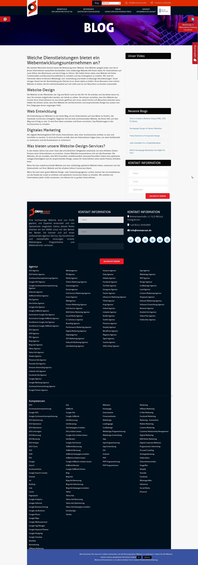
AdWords (69, 409)
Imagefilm (144, 465)
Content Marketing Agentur (150, 293)
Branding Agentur (73, 323)
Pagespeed (33, 496)
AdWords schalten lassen (75, 458)
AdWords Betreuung (74, 446)
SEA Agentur (34, 330)
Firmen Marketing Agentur (76, 305)
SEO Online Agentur (37, 274)
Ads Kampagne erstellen (75, 428)
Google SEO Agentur (37, 282)
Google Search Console (38, 473)
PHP (104, 458)
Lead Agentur (145, 289)
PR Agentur (70, 274)
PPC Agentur (34, 337)
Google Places (34, 514)
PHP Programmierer (110, 465)
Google (32, 462)
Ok (139, 557)
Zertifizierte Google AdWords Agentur (44, 326)
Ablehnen (147, 557)
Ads (67, 405)
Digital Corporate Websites (150, 443)
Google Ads (70, 412)
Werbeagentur (71, 271)
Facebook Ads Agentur (38, 375)
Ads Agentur (34, 299)
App (104, 439)
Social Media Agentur (74, 316)
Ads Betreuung (72, 420)
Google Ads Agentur (37, 307)
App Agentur (145, 271)
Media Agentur (72, 278)
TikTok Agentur (109, 301)
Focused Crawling (147, 450)
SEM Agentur (34, 333)
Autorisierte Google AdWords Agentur (44, 318)
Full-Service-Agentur (74, 308)
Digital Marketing (146, 435)
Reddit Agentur (109, 316)
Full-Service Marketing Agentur (78, 293)
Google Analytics (35, 499)
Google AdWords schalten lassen (79, 462)
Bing (67, 473)
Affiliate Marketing (36, 548)
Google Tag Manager (37, 526)
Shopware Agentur (147, 297)
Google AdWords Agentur (39, 311)
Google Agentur (35, 379)
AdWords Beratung (73, 450)
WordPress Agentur (110, 331)
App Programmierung (111, 443)
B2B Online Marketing (148, 439)
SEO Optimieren (35, 428)
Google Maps (34, 518)
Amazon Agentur (109, 271)
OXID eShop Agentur (111, 346)
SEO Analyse (34, 443)
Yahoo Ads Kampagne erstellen (78, 507)
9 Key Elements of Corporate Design (145, 136)
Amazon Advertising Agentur (40, 367)
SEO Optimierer (35, 424)
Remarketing (34, 545)
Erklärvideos (145, 458)
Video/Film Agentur (147, 316)
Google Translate (35, 537)
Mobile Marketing (147, 424)
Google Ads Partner (73, 443)
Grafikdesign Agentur (148, 286)
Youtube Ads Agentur (37, 364)
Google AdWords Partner (75, 469)
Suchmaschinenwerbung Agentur (42, 386)
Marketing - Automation (149, 420)
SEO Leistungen (35, 431)
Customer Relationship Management (154, 431)
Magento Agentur (110, 335)
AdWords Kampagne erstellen (77, 454)
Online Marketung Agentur (76, 282)
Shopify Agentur (109, 327)
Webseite (106, 405)
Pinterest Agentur (110, 323)
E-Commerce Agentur (74, 320)
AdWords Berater (72, 465)
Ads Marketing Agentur (75, 346)
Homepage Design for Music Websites (146, 128)
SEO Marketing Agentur (75, 338)
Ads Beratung (71, 424)
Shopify (143, 469)
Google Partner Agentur (38, 390)
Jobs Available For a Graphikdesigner (145, 143)
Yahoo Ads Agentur (36, 352)
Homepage (107, 409)
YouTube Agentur (109, 286)
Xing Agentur (108, 305)
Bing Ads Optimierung (74, 484)
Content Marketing (147, 428)
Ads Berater (70, 439)
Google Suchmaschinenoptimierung (43, 416)
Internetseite (108, 412)
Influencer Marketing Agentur (114, 297)
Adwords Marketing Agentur (77, 342)
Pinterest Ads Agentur (37, 360)
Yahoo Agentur (35, 349)
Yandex (69, 514)
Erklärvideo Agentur (148, 320)
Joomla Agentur (109, 342)
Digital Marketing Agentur (76, 331)
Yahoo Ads (70, 496)
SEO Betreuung (35, 435)
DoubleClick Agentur (148, 312)
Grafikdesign (108, 428)
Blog (97, 3)
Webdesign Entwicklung (112, 435)
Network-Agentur (147, 308)
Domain (32, 477)
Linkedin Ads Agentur (37, 371)
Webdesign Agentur (147, 274)
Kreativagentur (72, 289)
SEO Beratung (34, 439)
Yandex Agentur (35, 356)
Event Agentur (71, 297)
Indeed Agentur (109, 308)
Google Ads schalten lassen (76, 435)
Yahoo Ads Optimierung (75, 503)
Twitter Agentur (109, 293)
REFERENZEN (88, 10)
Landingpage (108, 424)
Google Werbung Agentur (39, 383)
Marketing (144, 405)
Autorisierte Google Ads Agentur (42, 315)
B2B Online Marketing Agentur (78, 312)
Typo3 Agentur (108, 338)
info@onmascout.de (137, 3)
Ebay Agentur (108, 274)
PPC (30, 458)
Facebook (143, 477)
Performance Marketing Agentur (78, 327)
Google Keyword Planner (38, 530)
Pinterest (143, 492)
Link (30, 488)
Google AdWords (72, 416)
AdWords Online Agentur (38, 296)
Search (31, 465)
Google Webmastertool (38, 522)
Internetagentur (72, 286)
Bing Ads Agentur (36, 345)
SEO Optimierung (36, 420)
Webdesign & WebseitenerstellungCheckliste (188, 27)
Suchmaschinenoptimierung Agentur (43, 278)
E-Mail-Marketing (146, 412)
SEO (30, 405)
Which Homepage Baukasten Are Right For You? (147, 151)
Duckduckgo (71, 511)
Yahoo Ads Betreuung (74, 499)
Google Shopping (36, 533)
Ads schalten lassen (73, 431)
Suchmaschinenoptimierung (40, 409)
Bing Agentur (34, 341)
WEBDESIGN (62, 10)
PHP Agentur (145, 278)
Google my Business (37, 511)
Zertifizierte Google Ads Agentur (42, 322)
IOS (104, 450)
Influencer (144, 484)
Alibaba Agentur (109, 278)
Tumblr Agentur (109, 320)
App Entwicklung (109, 446)
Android (106, 454)
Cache (31, 492)
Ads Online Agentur (36, 303)
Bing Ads (69, 477)
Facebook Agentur (110, 282)
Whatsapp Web (146, 480)
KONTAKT (146, 10)
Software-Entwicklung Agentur (152, 305)
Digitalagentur (71, 335)
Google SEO (33, 412)
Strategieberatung (147, 454)
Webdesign (107, 420)
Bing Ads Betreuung (73, 480)
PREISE (118, 10)
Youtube (143, 473)
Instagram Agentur (110, 289)
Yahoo (68, 492)
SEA (30, 450)
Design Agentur (146, 282)
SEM (30, 454)
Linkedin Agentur (109, 312)
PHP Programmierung (111, 462)
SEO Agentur (34, 271)
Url (30, 480)
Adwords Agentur (36, 292)
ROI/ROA (32, 541)
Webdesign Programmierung (114, 431)
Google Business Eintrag (38, 507)
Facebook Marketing (148, 416)
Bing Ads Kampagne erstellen (77, 488)
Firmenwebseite (109, 416)
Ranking (32, 484)
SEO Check (33, 446)
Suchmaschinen (35, 469)
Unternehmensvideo (148, 462)
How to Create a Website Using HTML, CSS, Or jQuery (148, 119)
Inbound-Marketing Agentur (151, 301)
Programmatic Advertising (150, 446)
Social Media (145, 488)
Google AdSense (35, 503)
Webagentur (71, 301)
